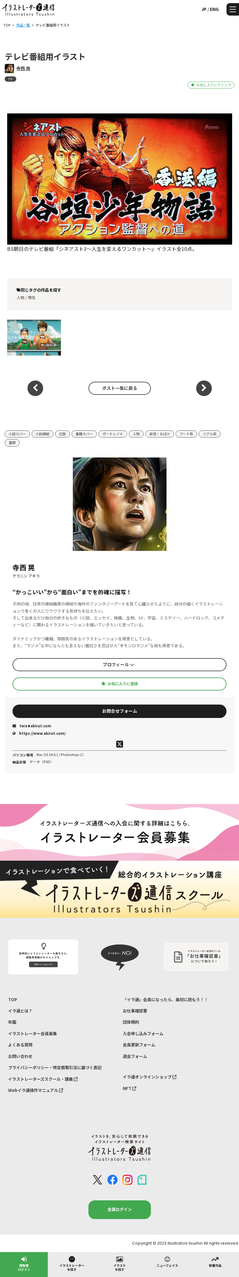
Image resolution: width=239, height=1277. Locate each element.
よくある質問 (20, 1045)
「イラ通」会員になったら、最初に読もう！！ (165, 999)
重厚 (12, 442)
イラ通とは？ (20, 1011)
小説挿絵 (42, 433)
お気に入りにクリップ (211, 85)
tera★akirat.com (31, 725)
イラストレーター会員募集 (32, 1033)
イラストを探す (119, 1263)
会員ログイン (119, 1209)
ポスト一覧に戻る (119, 388)
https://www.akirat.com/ (39, 733)
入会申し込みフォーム (143, 1033)
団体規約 (131, 1022)
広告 (62, 433)
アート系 (186, 433)
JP (204, 9)
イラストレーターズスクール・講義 (43, 1079)
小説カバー (17, 433)
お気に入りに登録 (119, 683)
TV (10, 78)
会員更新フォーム (139, 1045)
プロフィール (118, 664)
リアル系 (210, 433)
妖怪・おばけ (159, 433)
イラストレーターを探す (71, 1263)
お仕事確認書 (135, 1011)
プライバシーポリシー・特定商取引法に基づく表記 (55, 1067)
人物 (20, 297)
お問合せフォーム (119, 711)
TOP (12, 999)
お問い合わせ (20, 1056)
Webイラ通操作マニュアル (35, 1090)
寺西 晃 (23, 68)
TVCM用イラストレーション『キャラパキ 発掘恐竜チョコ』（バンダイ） (34, 338)
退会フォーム (135, 1056)
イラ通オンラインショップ (150, 1077)
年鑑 (12, 1022)
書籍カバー (84, 433)
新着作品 (215, 1261)
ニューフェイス (167, 1261)
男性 (31, 297)
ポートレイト (112, 433)
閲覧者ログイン (24, 1263)
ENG (214, 9)
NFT (129, 1088)
